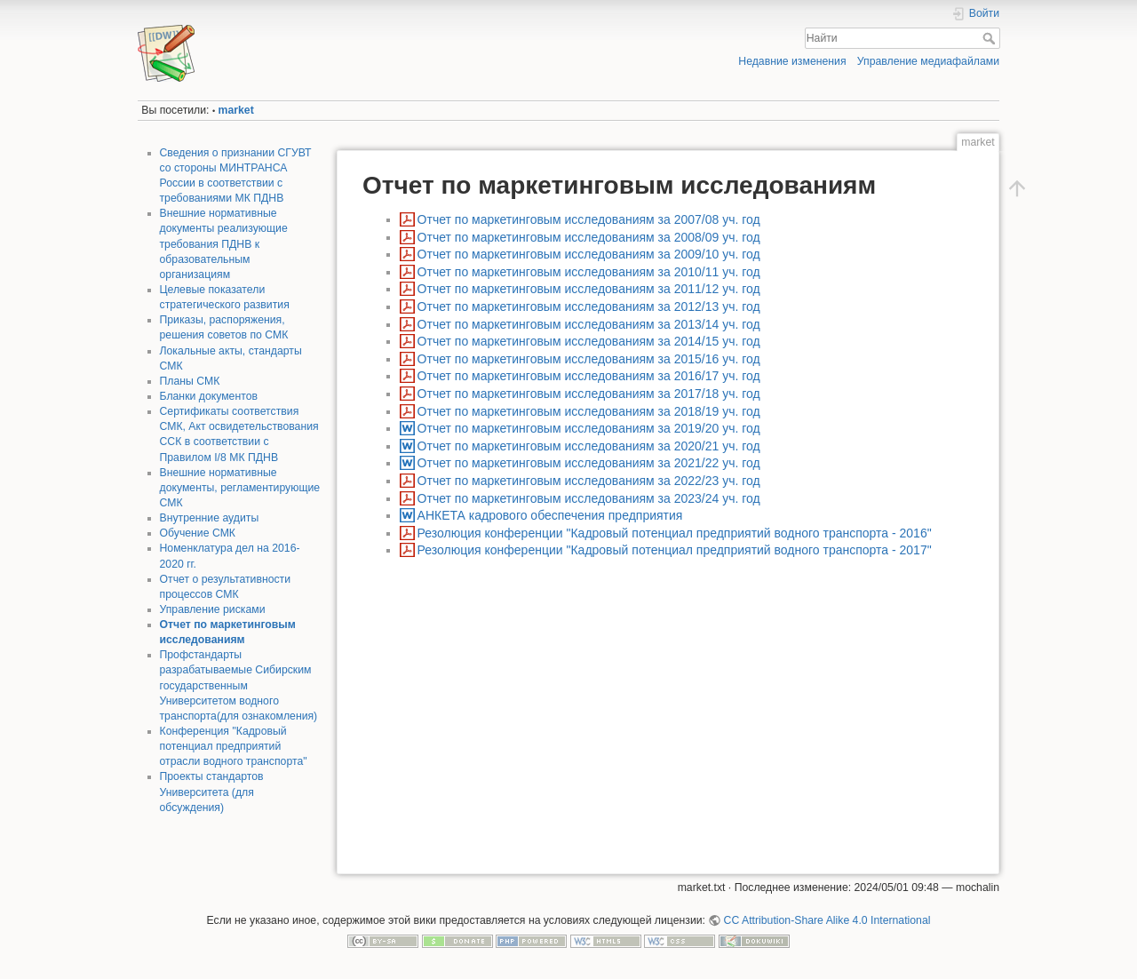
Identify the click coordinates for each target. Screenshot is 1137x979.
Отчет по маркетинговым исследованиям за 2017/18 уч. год (588, 393)
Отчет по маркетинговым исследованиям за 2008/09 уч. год (588, 237)
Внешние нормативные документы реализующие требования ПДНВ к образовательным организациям (224, 244)
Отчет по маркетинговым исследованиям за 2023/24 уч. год (588, 498)
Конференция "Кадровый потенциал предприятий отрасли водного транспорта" (233, 746)
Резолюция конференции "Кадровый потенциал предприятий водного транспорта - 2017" (674, 550)
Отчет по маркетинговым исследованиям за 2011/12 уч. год (588, 289)
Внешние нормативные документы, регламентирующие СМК (240, 487)
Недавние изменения (792, 61)
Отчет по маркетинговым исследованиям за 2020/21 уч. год (588, 446)
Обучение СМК (197, 533)
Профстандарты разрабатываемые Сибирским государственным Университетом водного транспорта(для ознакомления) (239, 685)
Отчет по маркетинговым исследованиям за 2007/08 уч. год (588, 219)
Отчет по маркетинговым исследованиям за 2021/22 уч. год (588, 463)
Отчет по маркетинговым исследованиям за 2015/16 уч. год (588, 359)
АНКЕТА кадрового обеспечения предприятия (550, 515)
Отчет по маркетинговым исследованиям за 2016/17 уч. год (588, 376)
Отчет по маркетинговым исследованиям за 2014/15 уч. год (588, 341)
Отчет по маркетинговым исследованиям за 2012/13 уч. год (588, 306)
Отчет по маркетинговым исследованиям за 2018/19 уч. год (588, 411)
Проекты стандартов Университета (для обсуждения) (212, 791)
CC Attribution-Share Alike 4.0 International (827, 920)
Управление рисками (213, 609)
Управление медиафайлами (928, 61)
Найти (990, 38)
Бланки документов (209, 396)
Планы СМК (190, 381)
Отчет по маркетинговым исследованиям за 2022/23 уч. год (588, 481)
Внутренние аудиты (209, 518)
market (236, 110)
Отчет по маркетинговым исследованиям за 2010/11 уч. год (588, 272)
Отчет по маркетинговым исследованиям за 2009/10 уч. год (588, 254)
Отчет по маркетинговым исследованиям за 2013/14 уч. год (588, 324)
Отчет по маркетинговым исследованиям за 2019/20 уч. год (588, 428)
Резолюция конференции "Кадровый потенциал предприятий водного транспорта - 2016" (674, 533)
